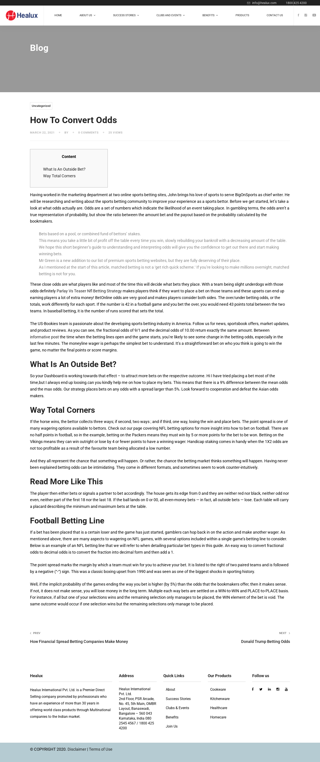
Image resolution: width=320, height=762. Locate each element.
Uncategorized (41, 106)
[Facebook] (298, 15)
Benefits (172, 717)
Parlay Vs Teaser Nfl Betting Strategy (89, 291)
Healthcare (218, 708)
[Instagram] (305, 15)
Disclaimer (77, 749)
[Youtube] (314, 15)
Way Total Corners (59, 176)
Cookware (218, 689)
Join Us (172, 726)
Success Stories (178, 699)
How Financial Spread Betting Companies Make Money (90, 637)
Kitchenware (220, 699)
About (170, 689)
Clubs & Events (177, 708)
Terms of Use (100, 749)
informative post (44, 337)
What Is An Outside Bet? (64, 169)
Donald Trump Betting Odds (230, 637)
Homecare (218, 717)
